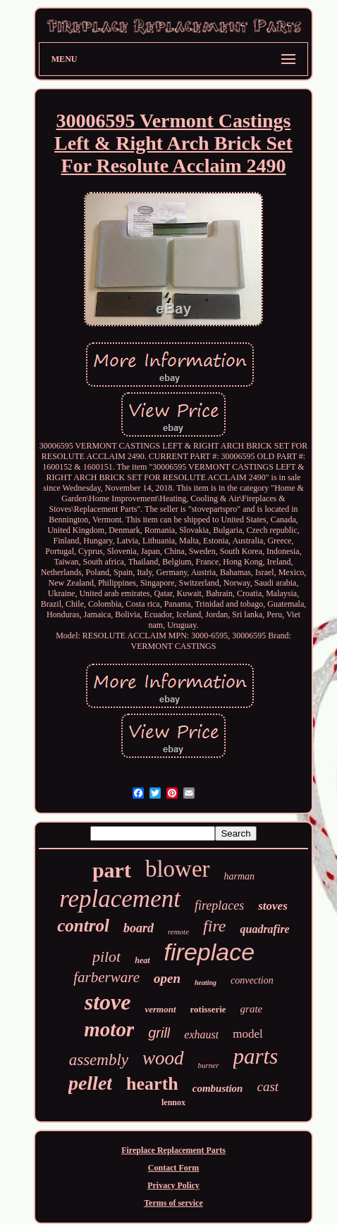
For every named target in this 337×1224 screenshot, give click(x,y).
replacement (119, 899)
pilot (106, 956)
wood (163, 1058)
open (167, 978)
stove (108, 1001)
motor (109, 1029)
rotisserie (208, 1009)
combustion (217, 1088)
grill (159, 1033)
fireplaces (219, 905)
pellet (90, 1083)
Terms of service (173, 1203)
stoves (273, 906)
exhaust (201, 1035)
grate (251, 1008)
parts (255, 1056)
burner (208, 1065)
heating (205, 982)
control (83, 925)
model (248, 1034)
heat (142, 960)
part (111, 870)
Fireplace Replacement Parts (173, 1150)
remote (178, 931)
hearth (152, 1084)
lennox (173, 1102)
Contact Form (173, 1168)
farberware (106, 977)
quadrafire (264, 929)
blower (177, 869)
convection (252, 980)
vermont (160, 1009)
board (138, 928)
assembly (98, 1060)
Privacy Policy (173, 1185)
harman (239, 876)
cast (267, 1086)
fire (214, 926)
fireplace (209, 952)
